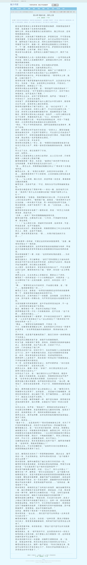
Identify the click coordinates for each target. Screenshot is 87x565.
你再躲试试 (26, 22)
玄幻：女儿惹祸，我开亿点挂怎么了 (35, 22)
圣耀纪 (20, 11)
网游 (43, 8)
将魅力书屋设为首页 (15, 1)
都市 (34, 8)
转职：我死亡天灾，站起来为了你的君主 (50, 22)
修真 (29, 8)
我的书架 (19, 8)
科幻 (48, 8)
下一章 (48, 17)
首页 (13, 8)
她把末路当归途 (68, 20)
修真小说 (16, 11)
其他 (53, 8)
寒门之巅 (56, 20)
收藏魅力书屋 (23, 1)
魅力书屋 (14, 4)
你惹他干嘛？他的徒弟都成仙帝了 (36, 20)
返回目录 (43, 17)
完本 (63, 8)
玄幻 (24, 8)
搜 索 (55, 4)
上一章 (38, 17)
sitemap (43, 559)
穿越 (39, 8)
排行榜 (58, 8)
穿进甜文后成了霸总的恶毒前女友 (23, 20)
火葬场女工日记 (62, 20)
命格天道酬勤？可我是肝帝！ (48, 20)
